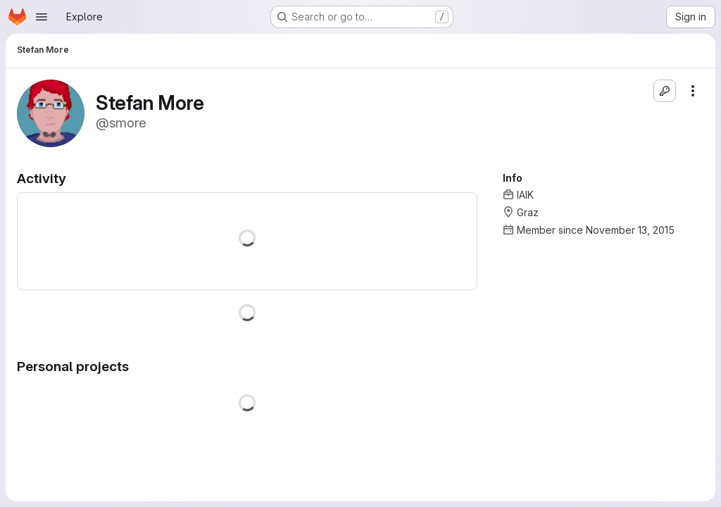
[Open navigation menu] (41, 17)
